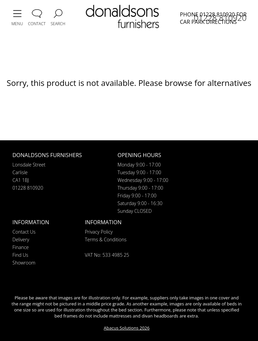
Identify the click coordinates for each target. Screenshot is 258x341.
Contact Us (24, 232)
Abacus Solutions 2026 (126, 328)
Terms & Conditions (105, 239)
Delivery (20, 239)
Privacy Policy (99, 232)
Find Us (20, 255)
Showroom (23, 262)
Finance (20, 247)
